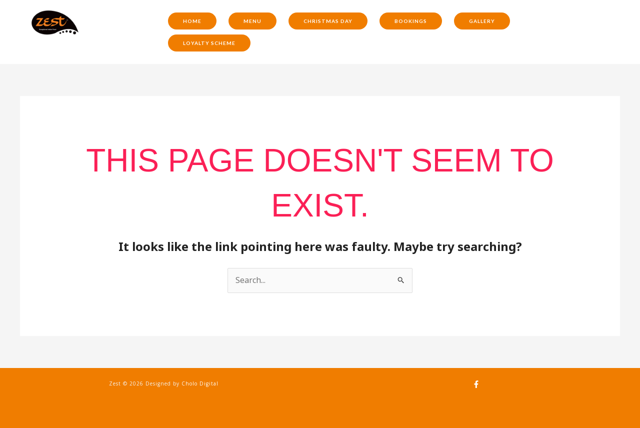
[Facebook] (476, 384)
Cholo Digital (200, 383)
